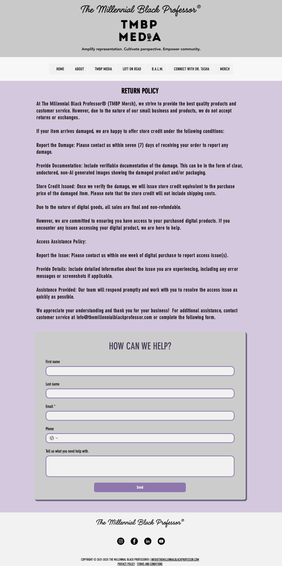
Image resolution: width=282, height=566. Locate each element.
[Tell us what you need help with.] (140, 466)
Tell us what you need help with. (67, 451)
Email (50, 406)
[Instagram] (120, 541)
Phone (50, 428)
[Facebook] (134, 541)
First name (53, 361)
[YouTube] (161, 541)
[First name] (138, 371)
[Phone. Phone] (144, 438)
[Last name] (138, 393)
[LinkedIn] (147, 541)
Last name (52, 384)
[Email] (138, 416)
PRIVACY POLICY (126, 564)
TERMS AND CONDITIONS (150, 564)
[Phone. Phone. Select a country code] (53, 438)
